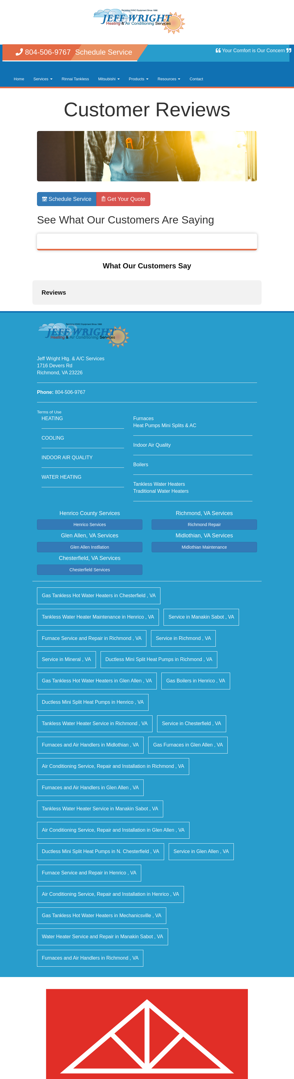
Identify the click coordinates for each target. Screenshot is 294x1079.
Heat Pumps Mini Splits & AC (164, 375)
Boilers (140, 414)
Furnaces (143, 368)
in (99, 545)
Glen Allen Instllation (89, 497)
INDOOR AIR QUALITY (67, 407)
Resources (169, 79)
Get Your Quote (123, 199)
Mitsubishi (108, 79)
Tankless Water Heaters (159, 434)
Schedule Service (66, 199)
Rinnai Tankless (75, 79)
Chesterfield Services (89, 519)
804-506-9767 (70, 342)
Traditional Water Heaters (161, 441)
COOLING (53, 388)
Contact (196, 79)
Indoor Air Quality (152, 395)
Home (19, 79)
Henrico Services (90, 474)
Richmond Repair (204, 474)
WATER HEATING (61, 427)
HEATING (52, 368)
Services (43, 79)
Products (139, 79)
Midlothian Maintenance (204, 497)
